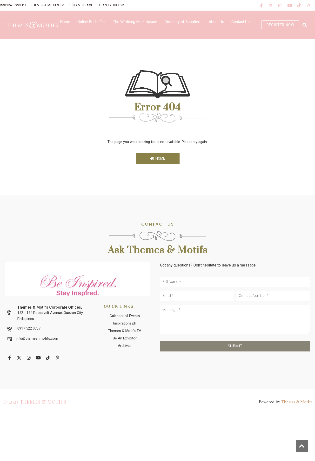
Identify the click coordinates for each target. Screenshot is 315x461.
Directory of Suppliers (182, 21)
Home (65, 21)
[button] (304, 25)
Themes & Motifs (296, 401)
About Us (216, 21)
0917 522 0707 (28, 328)
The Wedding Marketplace (135, 21)
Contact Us (240, 21)
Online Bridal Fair (91, 21)
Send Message (81, 5)
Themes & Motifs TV (47, 5)
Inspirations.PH (13, 5)
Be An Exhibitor (111, 5)
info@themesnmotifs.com (37, 338)
